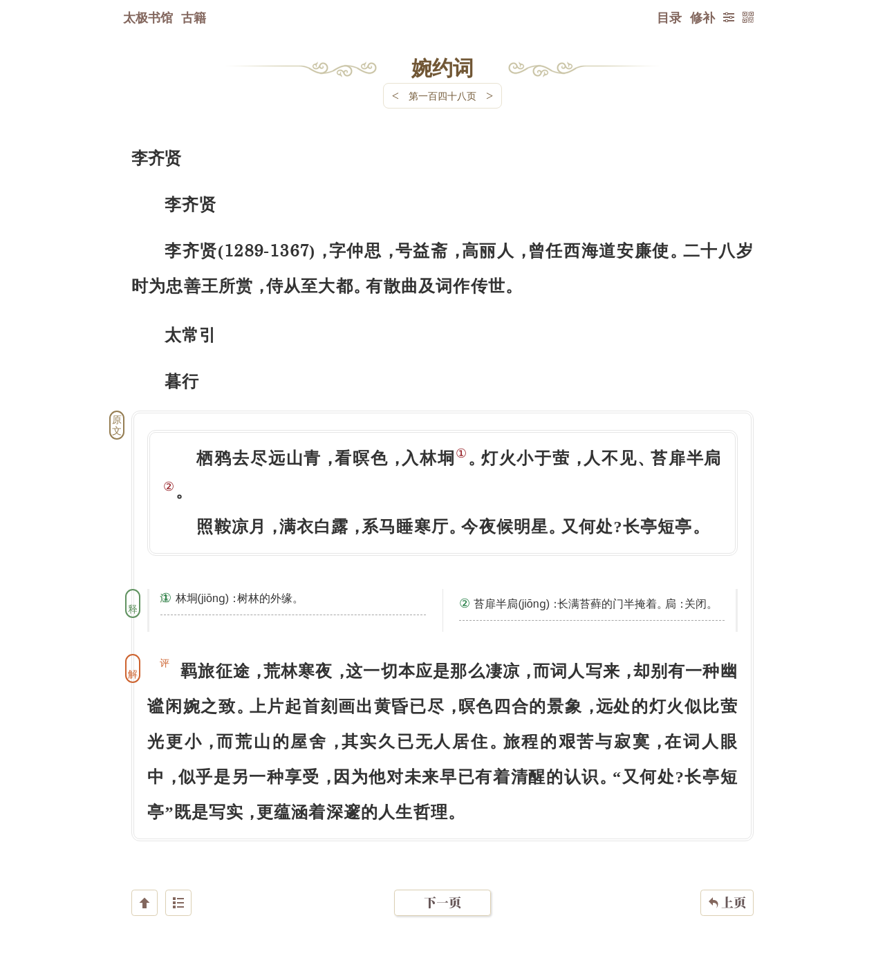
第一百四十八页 (442, 96)
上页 (727, 883)
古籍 (193, 17)
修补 (702, 17)
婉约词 (442, 67)
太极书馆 (148, 17)
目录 (669, 17)
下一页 (442, 882)
